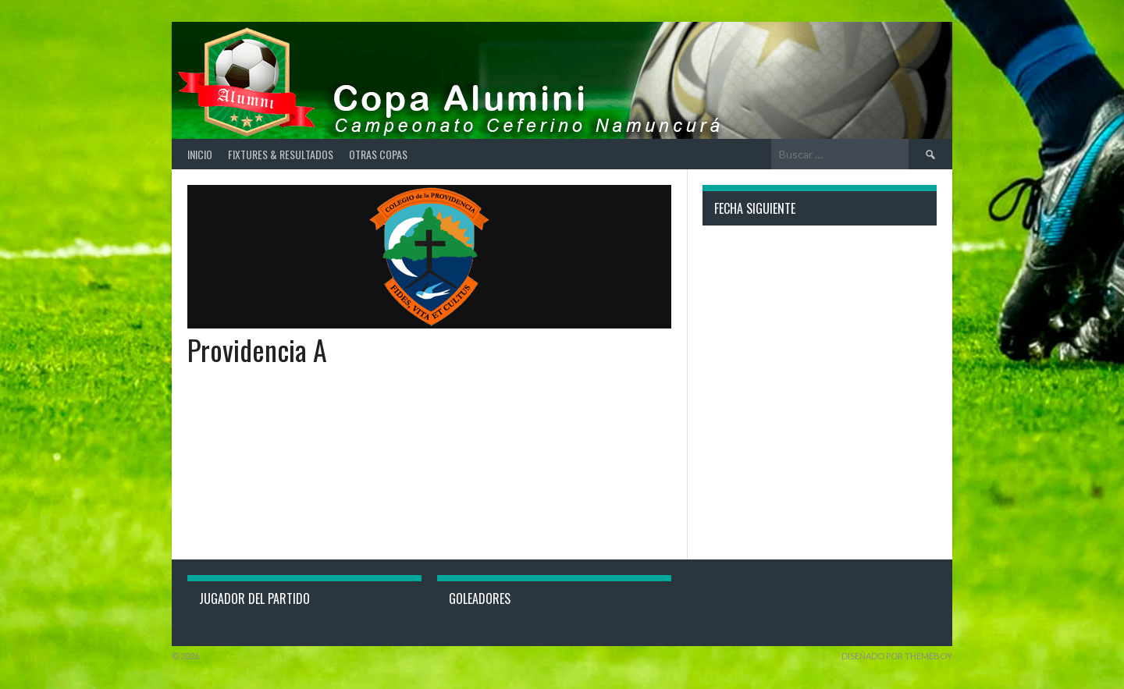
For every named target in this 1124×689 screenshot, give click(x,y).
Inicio (199, 154)
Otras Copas (378, 154)
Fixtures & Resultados (280, 154)
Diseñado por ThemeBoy (896, 656)
